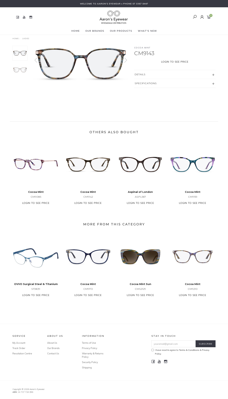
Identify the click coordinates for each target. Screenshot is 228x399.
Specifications (146, 83)
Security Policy (90, 362)
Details (140, 74)
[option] (81, 64)
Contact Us (53, 353)
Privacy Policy (89, 348)
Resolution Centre (22, 353)
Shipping (87, 367)
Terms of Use (89, 342)
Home (75, 30)
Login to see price (174, 61)
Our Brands (94, 30)
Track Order (18, 348)
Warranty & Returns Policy (92, 355)
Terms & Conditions (189, 350)
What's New (147, 30)
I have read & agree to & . (180, 352)
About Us (52, 342)
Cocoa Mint (142, 47)
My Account (18, 342)
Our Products (121, 30)
